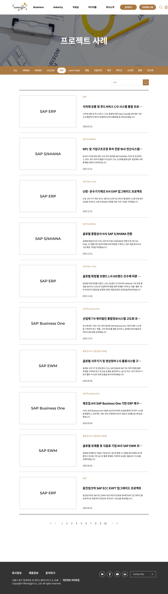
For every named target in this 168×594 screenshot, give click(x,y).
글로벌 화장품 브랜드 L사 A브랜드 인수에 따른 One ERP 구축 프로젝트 (113, 276)
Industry (58, 7)
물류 (140, 70)
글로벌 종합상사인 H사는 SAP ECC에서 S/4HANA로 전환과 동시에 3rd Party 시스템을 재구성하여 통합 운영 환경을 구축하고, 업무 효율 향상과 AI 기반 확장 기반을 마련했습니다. (112, 244)
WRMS (26, 70)
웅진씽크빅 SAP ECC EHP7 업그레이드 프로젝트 (112, 488)
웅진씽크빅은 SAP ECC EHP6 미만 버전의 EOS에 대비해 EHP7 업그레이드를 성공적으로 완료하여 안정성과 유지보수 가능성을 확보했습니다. (113, 497)
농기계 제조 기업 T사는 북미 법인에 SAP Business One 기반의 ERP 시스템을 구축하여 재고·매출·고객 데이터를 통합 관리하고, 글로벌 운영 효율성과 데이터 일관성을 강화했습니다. (112, 328)
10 (105, 523)
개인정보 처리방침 (71, 580)
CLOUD (50, 70)
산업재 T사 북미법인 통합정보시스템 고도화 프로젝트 (113, 318)
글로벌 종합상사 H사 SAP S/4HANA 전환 (107, 234)
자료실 (76, 7)
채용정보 (33, 573)
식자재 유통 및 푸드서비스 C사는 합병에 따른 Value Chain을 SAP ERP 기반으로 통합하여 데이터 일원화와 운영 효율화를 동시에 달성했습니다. (112, 115)
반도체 (150, 70)
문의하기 (50, 573)
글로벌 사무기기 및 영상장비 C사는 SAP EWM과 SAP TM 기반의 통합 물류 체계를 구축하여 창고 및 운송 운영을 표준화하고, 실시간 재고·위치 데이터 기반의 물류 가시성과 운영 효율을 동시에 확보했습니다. (113, 371)
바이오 (119, 70)
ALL (15, 70)
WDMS (38, 70)
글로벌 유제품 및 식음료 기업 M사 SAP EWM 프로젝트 (113, 446)
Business (38, 7)
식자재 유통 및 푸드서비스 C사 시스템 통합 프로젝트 (113, 106)
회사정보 (17, 573)
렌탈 (87, 70)
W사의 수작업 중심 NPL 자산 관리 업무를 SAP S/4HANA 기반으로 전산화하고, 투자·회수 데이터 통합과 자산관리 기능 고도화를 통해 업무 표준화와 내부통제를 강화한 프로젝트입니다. (113, 159)
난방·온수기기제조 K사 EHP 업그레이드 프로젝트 (112, 191)
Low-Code (74, 70)
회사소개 (110, 7)
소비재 (130, 70)
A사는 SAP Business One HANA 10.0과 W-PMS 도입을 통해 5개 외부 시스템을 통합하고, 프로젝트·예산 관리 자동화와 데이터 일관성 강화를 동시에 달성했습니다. (113, 413)
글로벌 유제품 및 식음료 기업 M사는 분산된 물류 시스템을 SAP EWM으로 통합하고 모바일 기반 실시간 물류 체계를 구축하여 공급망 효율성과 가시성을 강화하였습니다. (112, 456)
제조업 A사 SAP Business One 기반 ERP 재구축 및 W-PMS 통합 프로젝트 (113, 403)
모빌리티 (98, 70)
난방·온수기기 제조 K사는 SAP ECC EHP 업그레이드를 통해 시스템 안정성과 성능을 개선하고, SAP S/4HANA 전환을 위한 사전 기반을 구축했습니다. (113, 200)
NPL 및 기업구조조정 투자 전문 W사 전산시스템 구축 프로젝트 (113, 149)
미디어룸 (92, 7)
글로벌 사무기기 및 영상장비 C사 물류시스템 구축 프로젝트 (113, 361)
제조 (109, 70)
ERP (62, 70)
